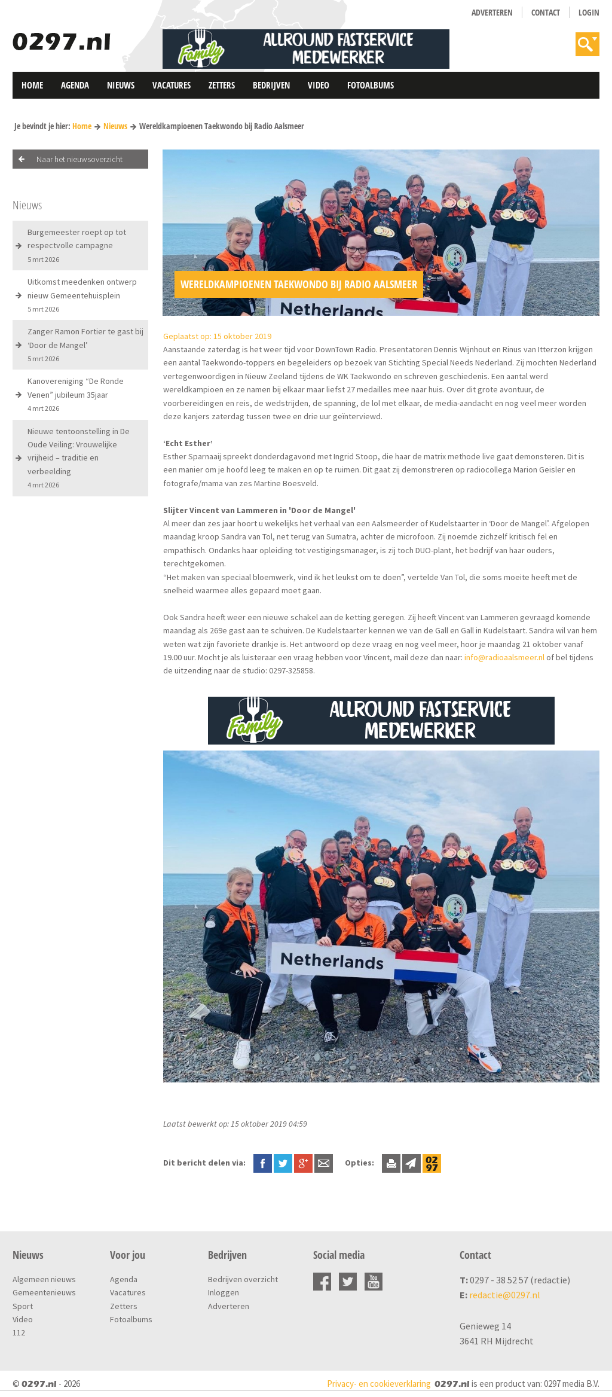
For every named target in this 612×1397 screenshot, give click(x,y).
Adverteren (492, 12)
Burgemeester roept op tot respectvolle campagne (76, 245)
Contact (545, 12)
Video (318, 85)
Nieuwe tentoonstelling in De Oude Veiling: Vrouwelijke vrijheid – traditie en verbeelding (78, 458)
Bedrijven (271, 85)
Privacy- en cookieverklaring (379, 1383)
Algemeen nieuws (44, 1279)
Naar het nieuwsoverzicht (79, 159)
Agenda (75, 85)
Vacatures (171, 85)
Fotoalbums (370, 85)
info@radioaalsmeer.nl (504, 657)
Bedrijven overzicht (243, 1279)
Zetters (222, 85)
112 (19, 1332)
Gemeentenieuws (44, 1292)
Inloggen (223, 1292)
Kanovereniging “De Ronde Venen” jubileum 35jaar (75, 394)
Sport (23, 1306)
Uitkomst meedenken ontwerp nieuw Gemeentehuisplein (82, 294)
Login (589, 12)
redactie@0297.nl (504, 1295)
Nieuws (120, 85)
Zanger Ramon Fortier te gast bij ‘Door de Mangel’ (85, 344)
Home (32, 85)
